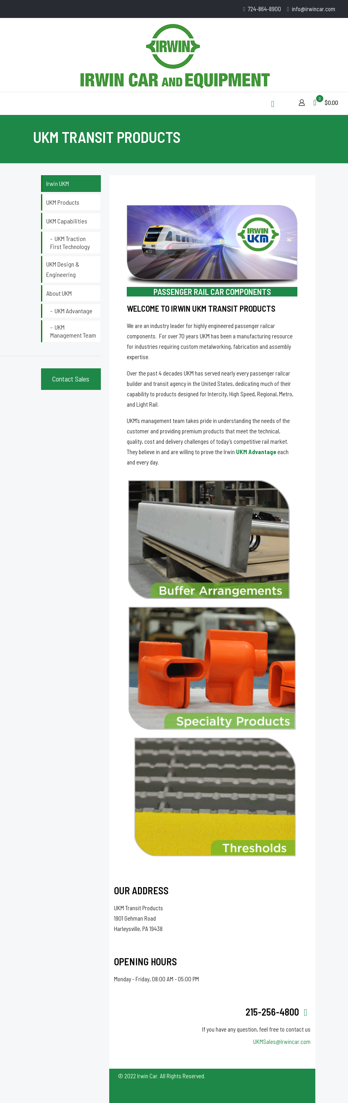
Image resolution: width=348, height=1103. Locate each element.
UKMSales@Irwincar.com (282, 1041)
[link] (210, 539)
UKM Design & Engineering (62, 269)
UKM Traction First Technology (70, 242)
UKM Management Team (73, 331)
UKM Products (62, 202)
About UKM (59, 293)
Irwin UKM (57, 183)
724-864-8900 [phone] (264, 8)
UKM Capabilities (66, 221)
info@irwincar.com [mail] (313, 8)
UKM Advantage (73, 310)
